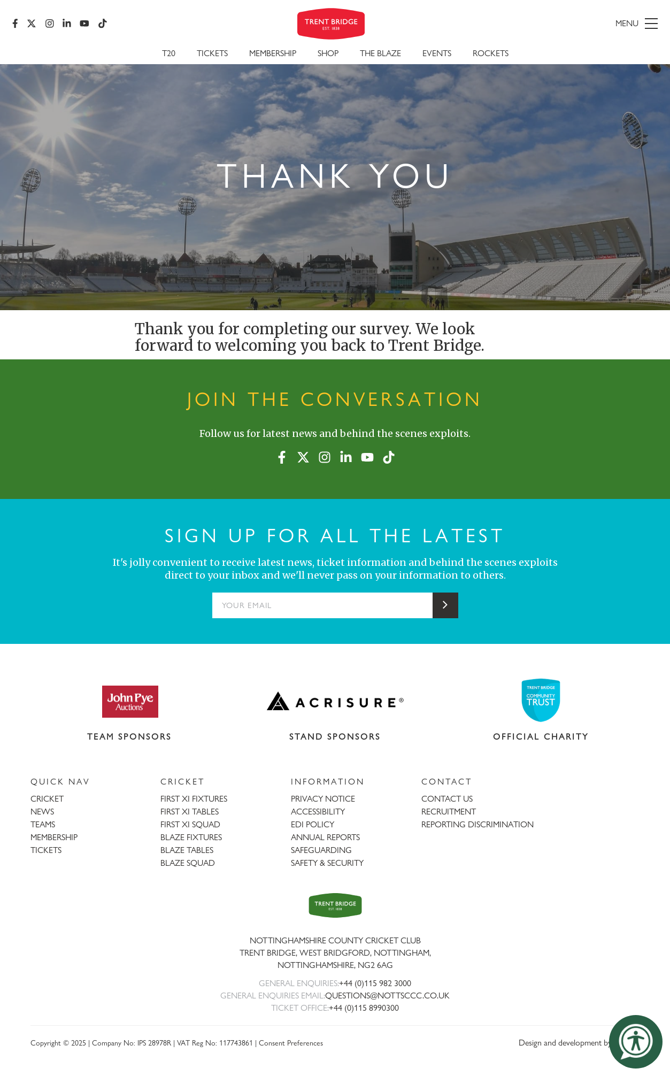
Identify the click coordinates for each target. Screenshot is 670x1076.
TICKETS (45, 850)
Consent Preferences (291, 1042)
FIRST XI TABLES (189, 811)
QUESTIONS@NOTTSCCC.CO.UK (387, 995)
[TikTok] (103, 24)
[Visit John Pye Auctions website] (129, 701)
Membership (272, 54)
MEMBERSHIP (54, 837)
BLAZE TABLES (186, 850)
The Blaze (380, 54)
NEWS (42, 811)
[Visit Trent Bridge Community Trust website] (540, 700)
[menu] (553, 24)
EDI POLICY (312, 824)
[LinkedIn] (67, 24)
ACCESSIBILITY (318, 811)
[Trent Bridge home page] (335, 905)
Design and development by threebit (579, 1042)
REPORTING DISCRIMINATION (477, 824)
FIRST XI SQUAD (190, 824)
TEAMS (42, 824)
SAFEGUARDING (321, 850)
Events (436, 54)
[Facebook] (16, 24)
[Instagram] (50, 24)
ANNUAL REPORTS (325, 837)
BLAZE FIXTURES (191, 837)
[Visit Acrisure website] (335, 701)
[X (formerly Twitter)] (32, 24)
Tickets (212, 54)
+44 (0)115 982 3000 (375, 983)
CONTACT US (447, 799)
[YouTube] (85, 24)
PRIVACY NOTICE (323, 799)
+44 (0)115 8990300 (364, 1008)
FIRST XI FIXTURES (193, 799)
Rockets (491, 54)
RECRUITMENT (448, 811)
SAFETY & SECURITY (327, 863)
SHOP (328, 54)
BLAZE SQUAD (187, 863)
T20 (168, 54)
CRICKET (47, 799)
